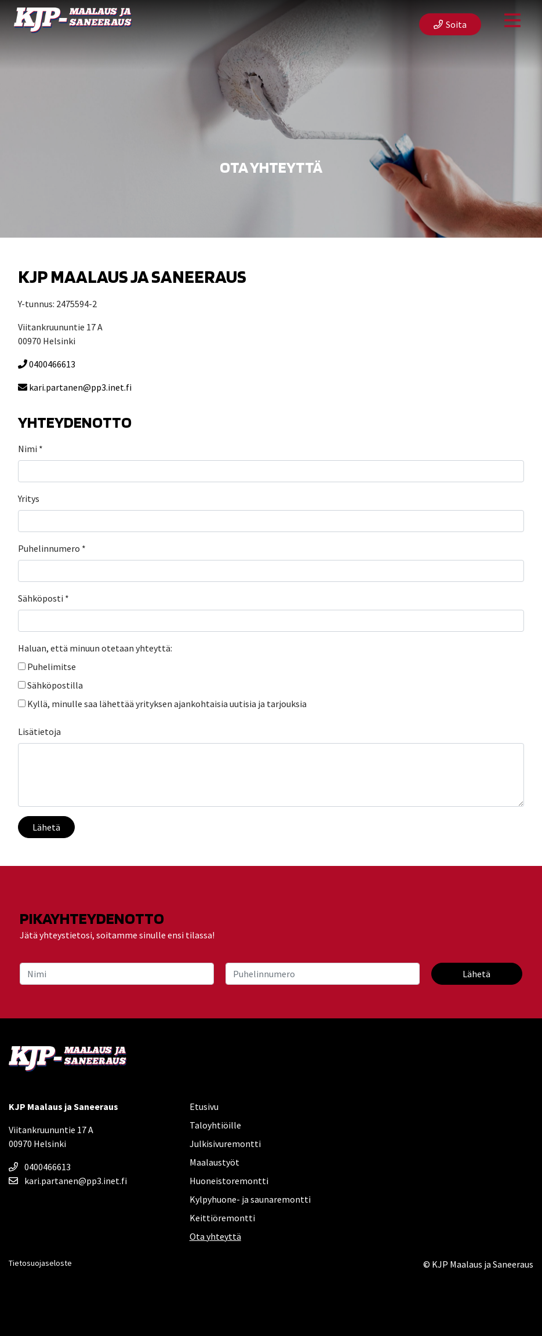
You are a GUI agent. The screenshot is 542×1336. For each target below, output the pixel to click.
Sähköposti (43, 598)
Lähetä (46, 827)
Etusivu (204, 1106)
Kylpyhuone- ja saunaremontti (250, 1199)
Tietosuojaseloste (40, 1263)
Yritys (28, 498)
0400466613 (46, 364)
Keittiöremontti (222, 1218)
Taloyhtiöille (215, 1125)
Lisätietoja (39, 731)
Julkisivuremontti (225, 1143)
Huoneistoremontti (229, 1180)
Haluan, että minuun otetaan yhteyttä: (95, 648)
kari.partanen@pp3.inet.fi (75, 387)
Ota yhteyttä (215, 1236)
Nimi (30, 448)
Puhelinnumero (52, 548)
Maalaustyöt (214, 1162)
